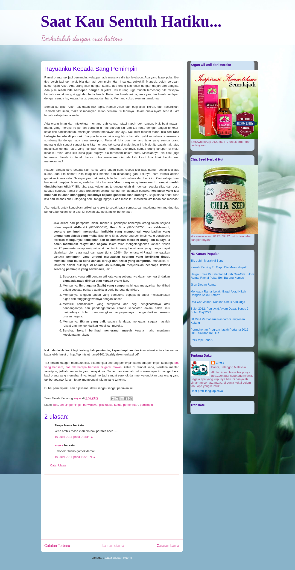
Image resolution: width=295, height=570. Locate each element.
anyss (59, 445)
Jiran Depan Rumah (204, 284)
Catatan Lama (168, 546)
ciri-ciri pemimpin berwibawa (78, 404)
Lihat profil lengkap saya (207, 391)
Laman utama (113, 546)
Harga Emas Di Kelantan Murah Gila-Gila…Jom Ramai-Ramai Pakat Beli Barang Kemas (222, 276)
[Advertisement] (111, 507)
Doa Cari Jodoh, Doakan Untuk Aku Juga (218, 302)
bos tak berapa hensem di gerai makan (93, 367)
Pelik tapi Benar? (202, 340)
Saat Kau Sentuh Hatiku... (131, 21)
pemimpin (146, 404)
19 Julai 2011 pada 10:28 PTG (75, 457)
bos (55, 404)
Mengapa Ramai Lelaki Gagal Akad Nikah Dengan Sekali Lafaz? (218, 293)
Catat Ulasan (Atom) (118, 557)
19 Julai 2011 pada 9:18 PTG (74, 437)
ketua (118, 404)
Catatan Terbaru (57, 546)
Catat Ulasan (58, 465)
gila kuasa (106, 404)
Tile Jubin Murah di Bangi (207, 260)
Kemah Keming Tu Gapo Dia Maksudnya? (219, 267)
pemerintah (130, 404)
